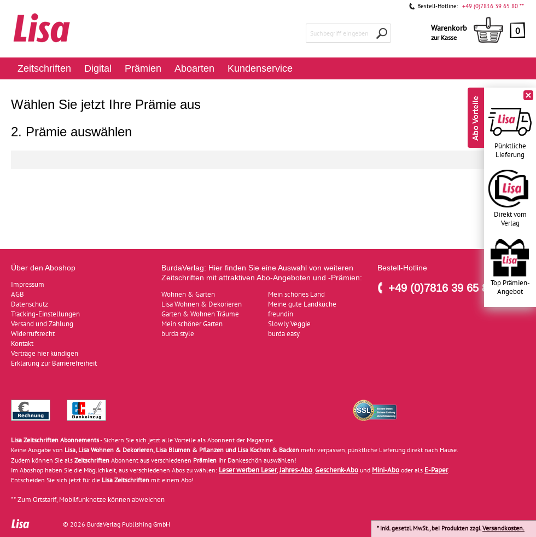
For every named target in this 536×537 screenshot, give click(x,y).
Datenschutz (29, 304)
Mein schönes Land (296, 294)
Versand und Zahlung (42, 323)
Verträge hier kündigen (44, 353)
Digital (98, 68)
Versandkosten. (503, 528)
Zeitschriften (44, 68)
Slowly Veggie (289, 323)
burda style (177, 333)
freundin (280, 314)
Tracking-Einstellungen (45, 314)
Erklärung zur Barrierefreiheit (54, 363)
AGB (17, 294)
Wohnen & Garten (188, 294)
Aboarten (194, 68)
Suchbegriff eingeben (339, 33)
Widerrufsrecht (33, 333)
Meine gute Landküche (302, 304)
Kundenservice (260, 68)
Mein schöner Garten (192, 323)
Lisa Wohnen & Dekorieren (201, 304)
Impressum (27, 284)
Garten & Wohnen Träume (200, 314)
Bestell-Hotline (402, 267)
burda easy (284, 333)
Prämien (143, 68)
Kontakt (22, 343)
